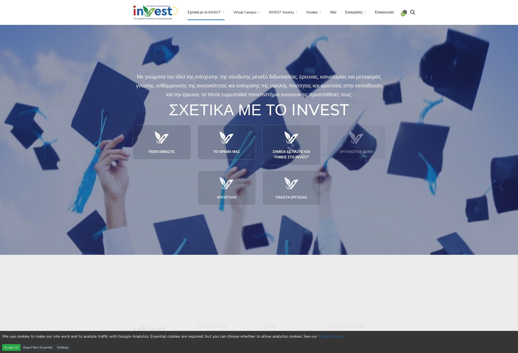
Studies (312, 12)
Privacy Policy (330, 336)
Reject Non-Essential (37, 347)
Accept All (11, 347)
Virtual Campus (245, 12)
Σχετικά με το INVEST (204, 12)
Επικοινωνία (384, 12)
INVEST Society (281, 12)
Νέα (333, 12)
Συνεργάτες (353, 12)
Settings (63, 347)
